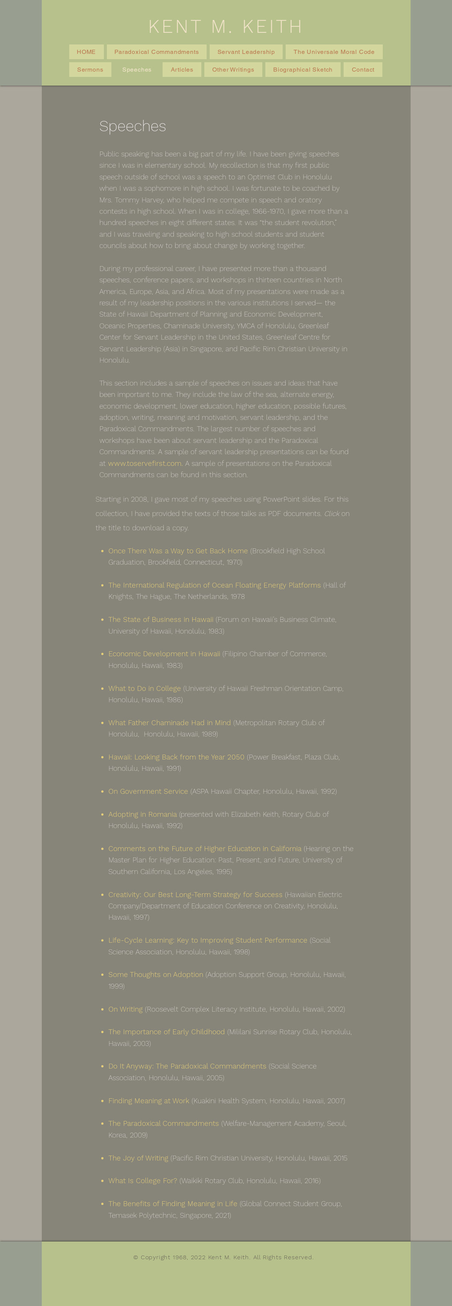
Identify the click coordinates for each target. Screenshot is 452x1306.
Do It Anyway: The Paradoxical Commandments (187, 1066)
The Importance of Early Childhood (166, 1031)
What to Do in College (144, 688)
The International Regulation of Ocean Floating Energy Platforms (214, 585)
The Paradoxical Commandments (163, 1123)
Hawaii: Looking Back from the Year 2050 (176, 757)
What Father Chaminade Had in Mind (169, 722)
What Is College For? (142, 1180)
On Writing (125, 1009)
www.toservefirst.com (144, 463)
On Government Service (148, 791)
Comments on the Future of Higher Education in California (204, 848)
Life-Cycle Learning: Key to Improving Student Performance (207, 940)
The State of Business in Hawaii (160, 619)
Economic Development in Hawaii (164, 653)
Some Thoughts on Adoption (155, 974)
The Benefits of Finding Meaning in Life (172, 1203)
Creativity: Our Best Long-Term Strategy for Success (195, 894)
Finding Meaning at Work (148, 1100)
